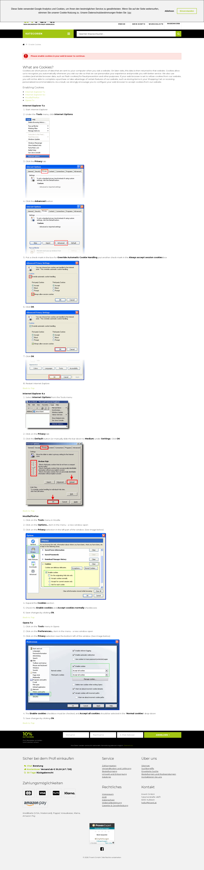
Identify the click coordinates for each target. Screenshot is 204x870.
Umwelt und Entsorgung (114, 774)
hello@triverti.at (149, 802)
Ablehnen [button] (169, 11)
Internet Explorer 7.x (35, 92)
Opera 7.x (29, 100)
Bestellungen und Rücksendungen (158, 774)
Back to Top (29, 388)
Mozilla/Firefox (32, 97)
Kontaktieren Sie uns (151, 777)
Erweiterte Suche (149, 771)
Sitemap (145, 765)
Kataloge (106, 777)
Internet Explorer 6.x (35, 95)
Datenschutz (128, 746)
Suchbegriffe (147, 768)
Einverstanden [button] (187, 11)
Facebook (102, 849)
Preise (121, 24)
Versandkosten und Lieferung (116, 768)
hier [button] (129, 12)
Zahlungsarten (109, 765)
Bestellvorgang (109, 771)
